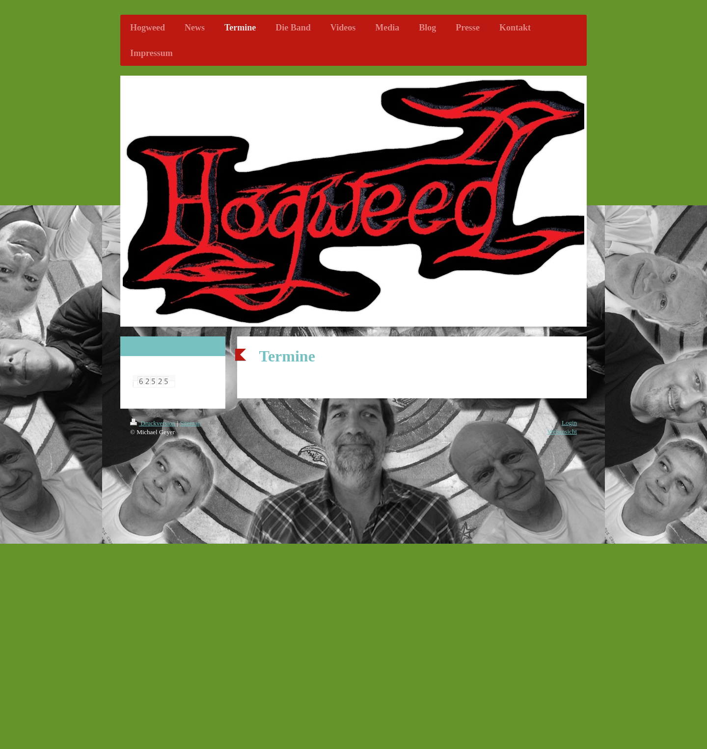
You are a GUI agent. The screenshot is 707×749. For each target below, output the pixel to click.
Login (569, 422)
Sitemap (190, 423)
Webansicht (562, 431)
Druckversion (153, 423)
